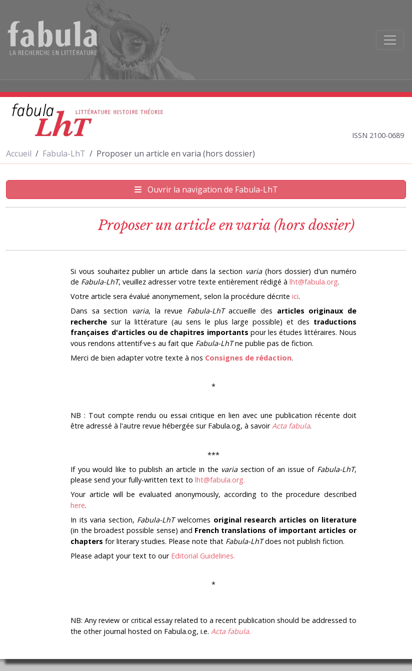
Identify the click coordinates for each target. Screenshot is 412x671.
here (77, 505)
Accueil (19, 153)
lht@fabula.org (314, 281)
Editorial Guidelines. (203, 555)
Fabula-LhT (64, 153)
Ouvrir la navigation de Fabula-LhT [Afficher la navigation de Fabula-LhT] (206, 189)
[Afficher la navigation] (390, 40)
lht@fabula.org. (220, 479)
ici (295, 296)
